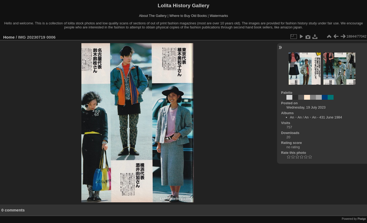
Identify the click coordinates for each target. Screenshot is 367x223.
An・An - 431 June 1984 (323, 117)
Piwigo (362, 218)
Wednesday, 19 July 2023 (306, 107)
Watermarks (219, 16)
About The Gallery (153, 16)
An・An (296, 117)
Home (9, 37)
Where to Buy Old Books (188, 16)
